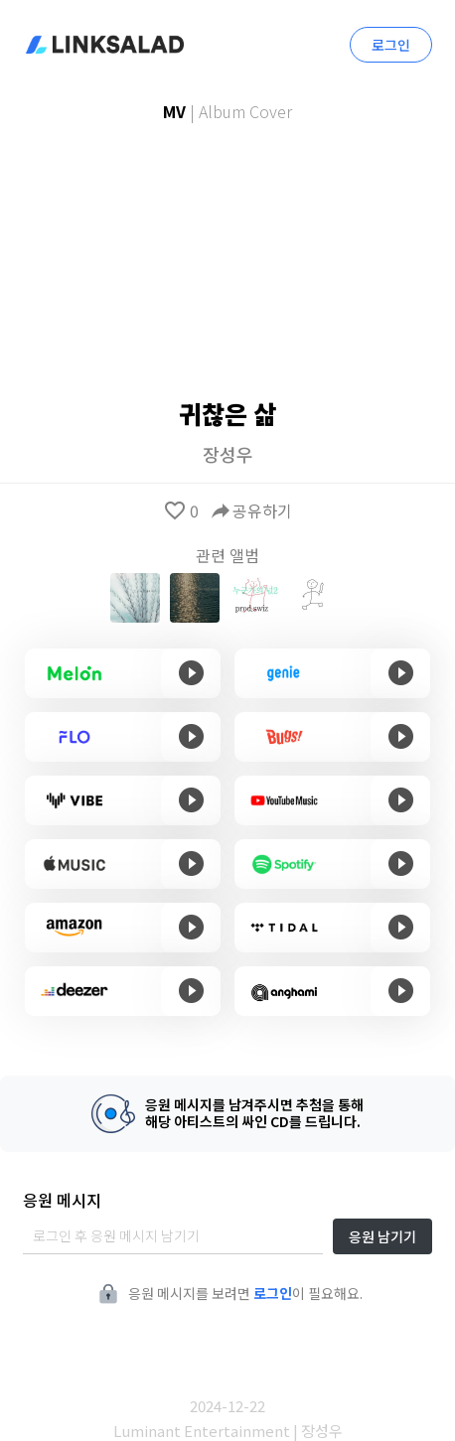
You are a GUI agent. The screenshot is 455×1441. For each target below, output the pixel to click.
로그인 (391, 45)
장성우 (228, 454)
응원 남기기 (382, 1236)
